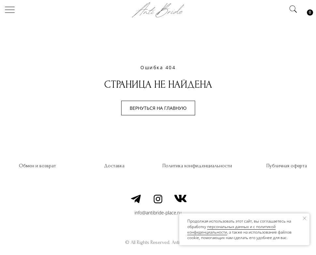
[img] (10, 10)
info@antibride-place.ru (158, 213)
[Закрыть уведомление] (304, 218)
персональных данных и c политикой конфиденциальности (231, 229)
